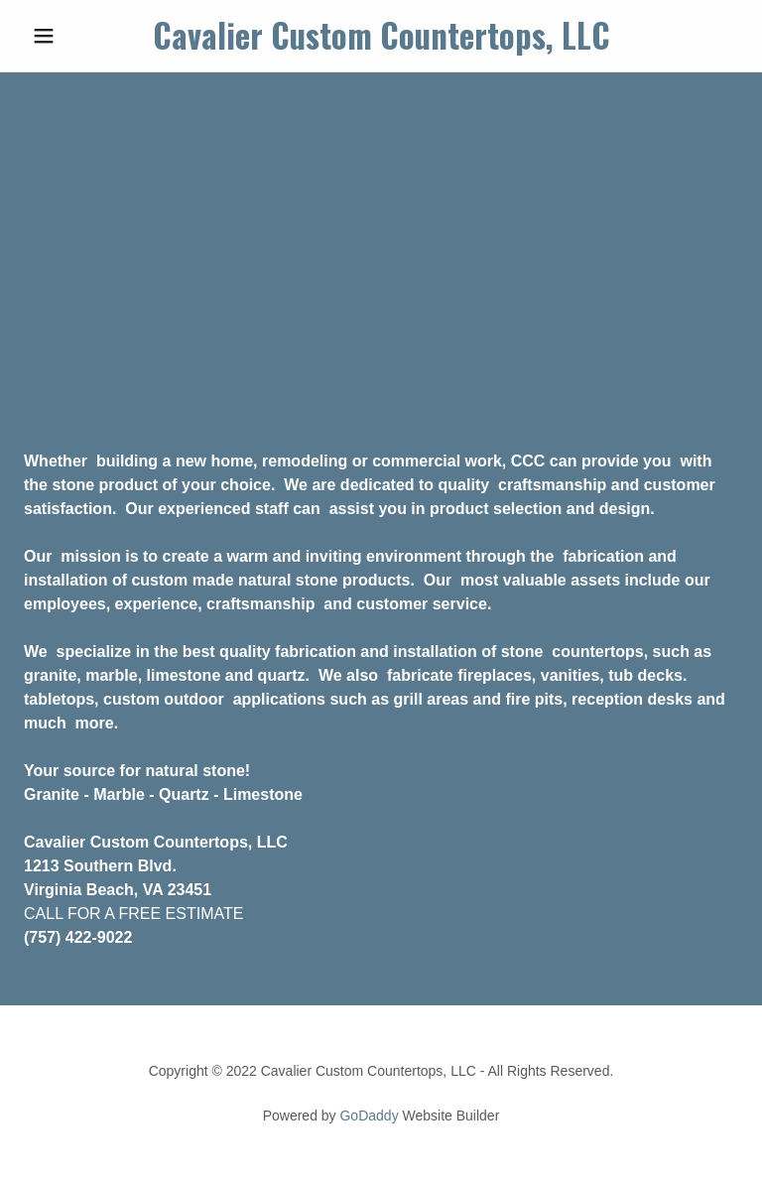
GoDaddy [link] (368, 1115)
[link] (381, 44)
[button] (77, 36)
